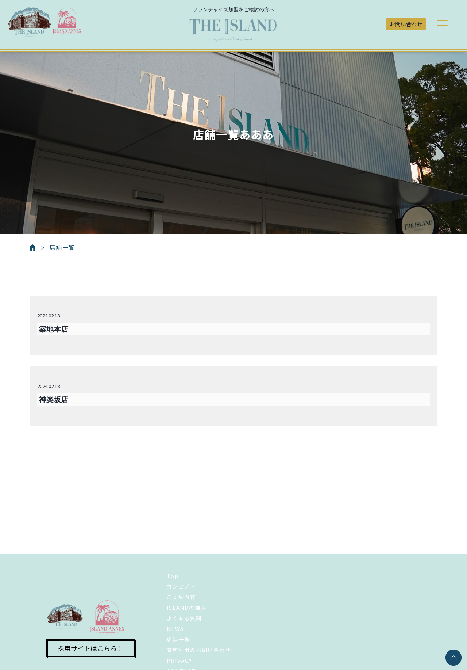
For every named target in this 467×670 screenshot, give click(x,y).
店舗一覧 (178, 603)
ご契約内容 (181, 561)
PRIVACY (179, 624)
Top (173, 540)
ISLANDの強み (187, 571)
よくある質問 (184, 582)
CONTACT (181, 635)
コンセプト (181, 550)
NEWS (175, 593)
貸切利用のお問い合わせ (199, 614)
